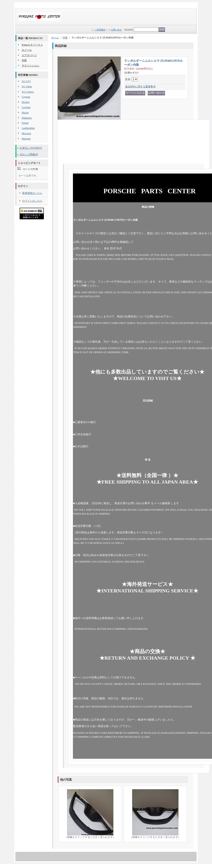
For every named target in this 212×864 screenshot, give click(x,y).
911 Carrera (28, 91)
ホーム (55, 37)
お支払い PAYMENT (31, 147)
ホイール (27, 50)
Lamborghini (28, 128)
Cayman (26, 96)
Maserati (26, 138)
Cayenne (26, 107)
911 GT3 (26, 81)
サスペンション (30, 65)
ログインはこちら (32, 200)
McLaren (26, 133)
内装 (24, 60)
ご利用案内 (100, 30)
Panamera (27, 117)
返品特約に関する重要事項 (140, 86)
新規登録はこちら (32, 193)
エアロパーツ (29, 55)
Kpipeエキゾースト (32, 44)
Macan (25, 112)
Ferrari (25, 122)
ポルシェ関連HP (29, 154)
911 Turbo (27, 86)
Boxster (26, 102)
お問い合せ (116, 30)
